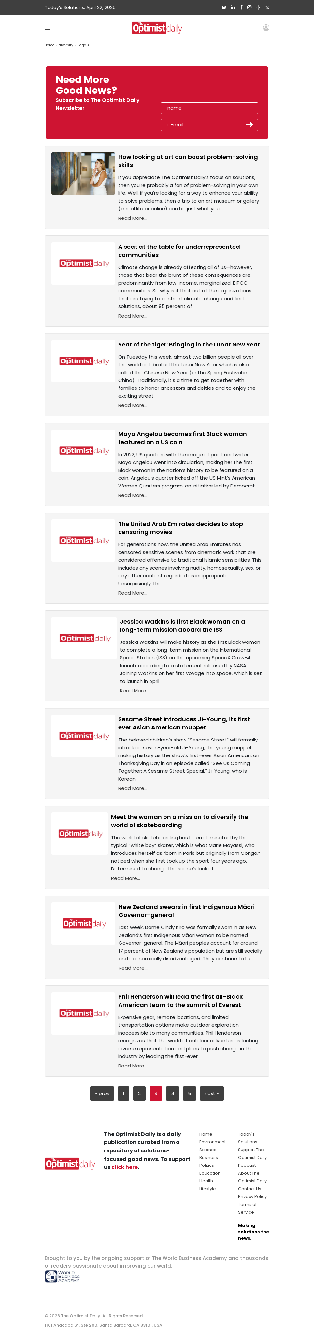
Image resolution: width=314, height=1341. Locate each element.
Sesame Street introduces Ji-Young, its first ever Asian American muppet (184, 723)
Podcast (247, 1165)
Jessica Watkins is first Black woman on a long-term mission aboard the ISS (182, 625)
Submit (249, 125)
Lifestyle (207, 1189)
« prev (102, 1093)
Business (208, 1157)
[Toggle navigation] (47, 27)
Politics (206, 1165)
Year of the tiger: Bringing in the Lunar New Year (189, 344)
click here (124, 1167)
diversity (66, 45)
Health (206, 1181)
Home (49, 45)
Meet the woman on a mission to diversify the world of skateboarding (179, 821)
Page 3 (83, 45)
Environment (212, 1142)
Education (210, 1173)
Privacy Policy (252, 1196)
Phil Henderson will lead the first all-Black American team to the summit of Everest (180, 1001)
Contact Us (249, 1189)
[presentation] (198, 87)
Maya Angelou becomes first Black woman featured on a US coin (182, 438)
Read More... (132, 218)
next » (212, 1093)
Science (208, 1150)
